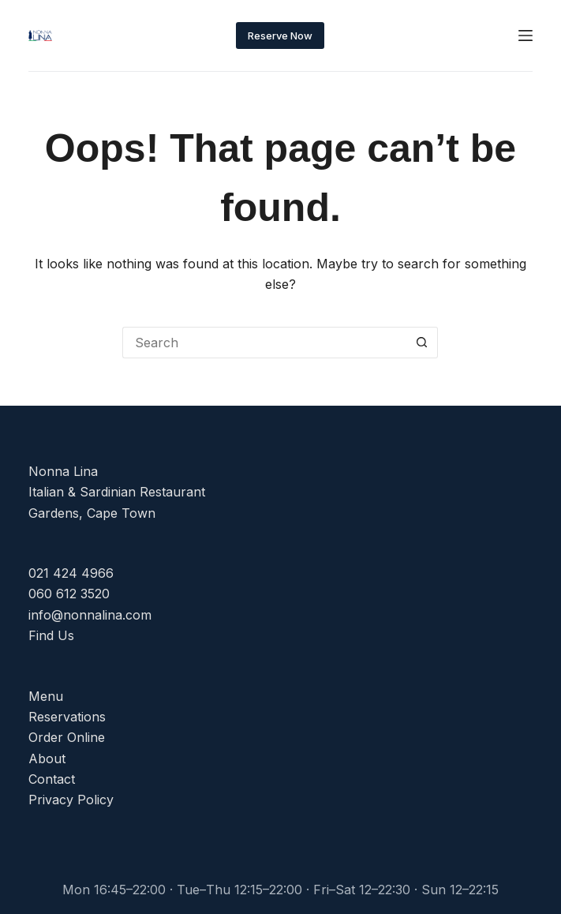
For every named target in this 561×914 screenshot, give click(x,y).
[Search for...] (264, 342)
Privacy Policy (71, 799)
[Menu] (525, 35)
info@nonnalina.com (89, 615)
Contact (51, 779)
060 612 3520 (69, 593)
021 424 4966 (71, 573)
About (46, 758)
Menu (45, 696)
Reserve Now (280, 35)
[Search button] (422, 342)
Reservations (67, 717)
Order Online (66, 737)
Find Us (51, 635)
